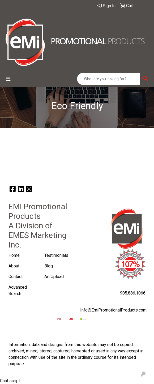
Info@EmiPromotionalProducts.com (113, 310)
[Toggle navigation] (8, 79)
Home (14, 255)
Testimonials (56, 255)
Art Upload (54, 276)
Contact (15, 276)
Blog (48, 265)
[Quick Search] (108, 79)
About (13, 265)
